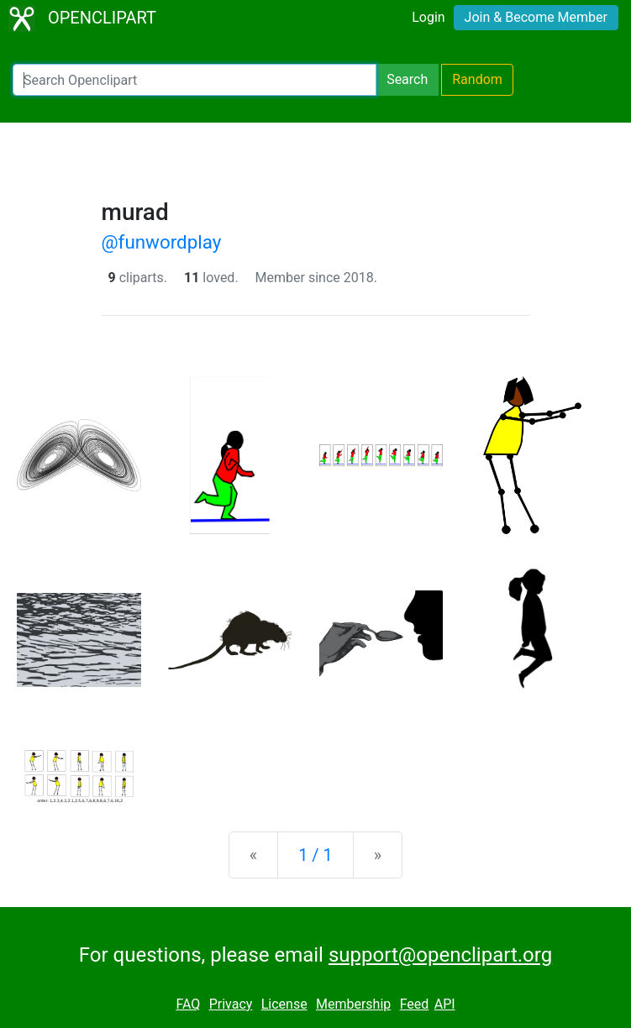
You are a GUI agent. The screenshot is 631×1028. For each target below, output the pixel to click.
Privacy (231, 1004)
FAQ (188, 1004)
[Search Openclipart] (194, 80)
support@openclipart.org (440, 955)
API (444, 1004)
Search (407, 79)
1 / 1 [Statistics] (315, 855)
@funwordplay (162, 242)
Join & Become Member (536, 17)
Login (428, 17)
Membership (353, 1004)
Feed (414, 1004)
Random (477, 79)
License (284, 1004)
